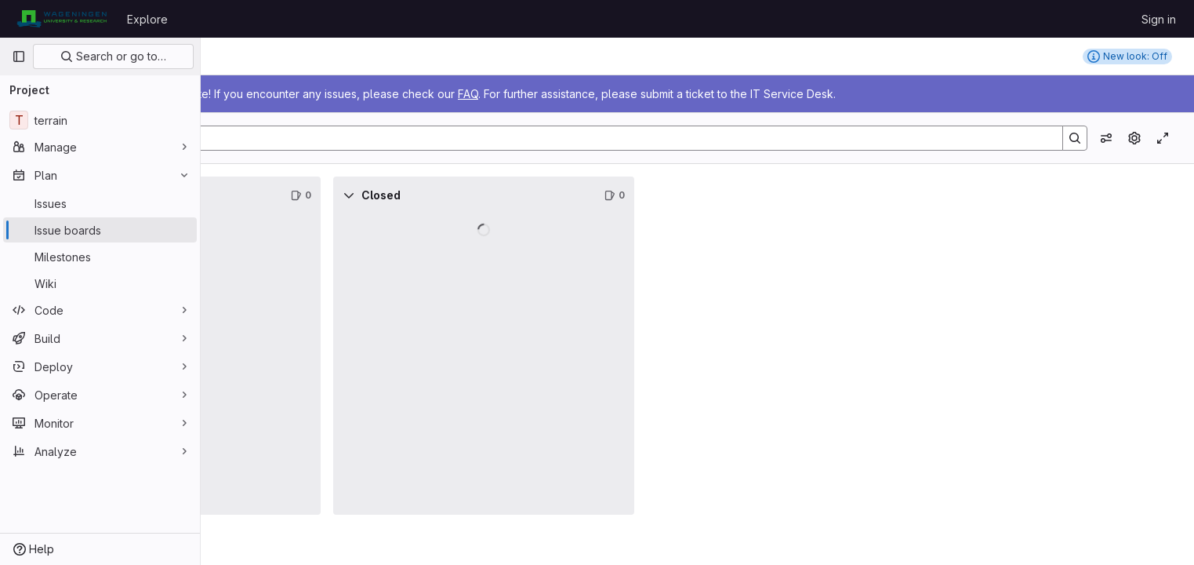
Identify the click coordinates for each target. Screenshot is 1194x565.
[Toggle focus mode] (1162, 138)
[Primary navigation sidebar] (18, 56)
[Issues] (100, 203)
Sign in (1158, 19)
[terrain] (100, 120)
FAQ (668, 93)
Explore (147, 19)
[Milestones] (100, 256)
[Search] (687, 138)
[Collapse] (235, 195)
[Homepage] (61, 18)
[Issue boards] (100, 229)
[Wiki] (100, 283)
